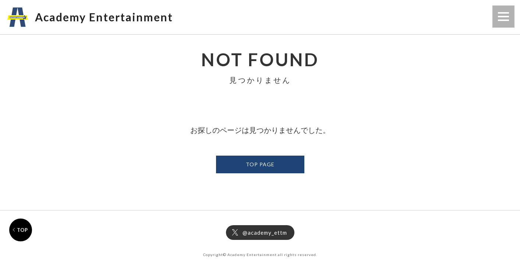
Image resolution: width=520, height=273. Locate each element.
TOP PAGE (260, 164)
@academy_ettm (265, 232)
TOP (22, 230)
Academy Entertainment (104, 17)
